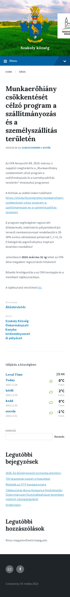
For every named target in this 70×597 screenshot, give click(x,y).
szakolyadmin (31, 147)
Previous (11, 302)
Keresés (11, 430)
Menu (35, 61)
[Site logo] (35, 41)
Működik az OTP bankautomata (26, 484)
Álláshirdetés (16, 307)
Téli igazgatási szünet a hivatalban (28, 479)
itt (40, 287)
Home (9, 71)
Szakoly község (35, 47)
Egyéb (47, 147)
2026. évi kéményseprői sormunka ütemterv (33, 473)
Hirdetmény (13, 505)
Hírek (22, 71)
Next (8, 316)
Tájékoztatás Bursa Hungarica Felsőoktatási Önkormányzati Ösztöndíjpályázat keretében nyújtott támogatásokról (35, 494)
